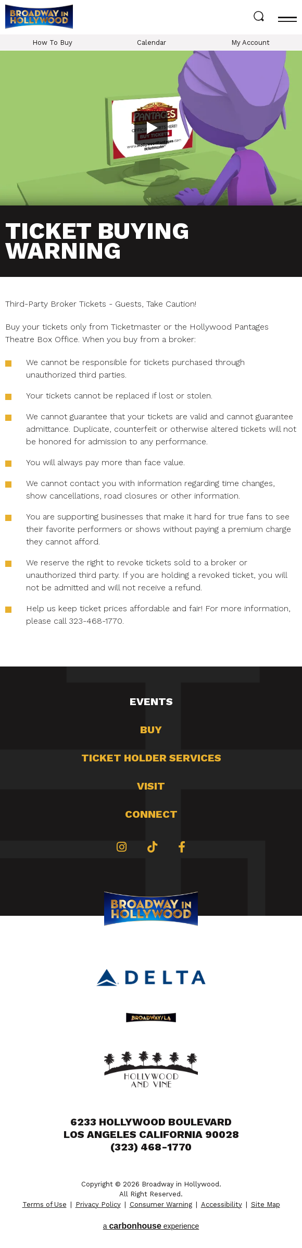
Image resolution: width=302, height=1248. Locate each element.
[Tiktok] (152, 847)
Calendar (151, 42)
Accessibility (221, 1204)
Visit (151, 786)
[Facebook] (181, 847)
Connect (151, 814)
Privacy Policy (98, 1204)
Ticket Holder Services (151, 758)
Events (151, 701)
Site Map (265, 1204)
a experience (151, 1225)
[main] (151, 359)
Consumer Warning (161, 1204)
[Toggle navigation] (287, 17)
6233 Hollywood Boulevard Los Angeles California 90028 (151, 1128)
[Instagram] (122, 847)
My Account (250, 42)
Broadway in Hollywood (39, 17)
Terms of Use (44, 1204)
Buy (151, 729)
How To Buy (52, 42)
